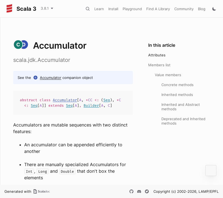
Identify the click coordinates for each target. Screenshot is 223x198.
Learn (99, 9)
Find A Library (158, 9)
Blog (201, 9)
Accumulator (50, 77)
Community (184, 9)
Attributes (157, 55)
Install (113, 9)
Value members (168, 75)
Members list (159, 65)
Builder (91, 105)
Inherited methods (177, 94)
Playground (132, 9)
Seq (106, 100)
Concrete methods (177, 84)
